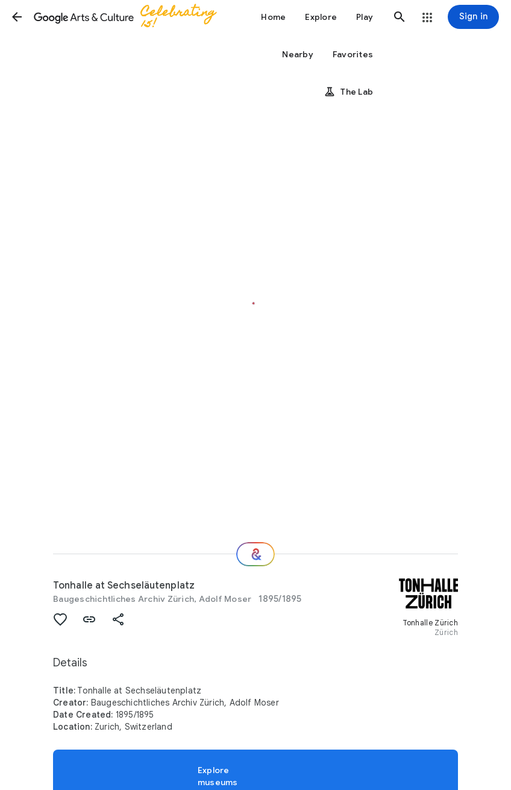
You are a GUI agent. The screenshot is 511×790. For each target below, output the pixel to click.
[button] (16, 16)
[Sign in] (473, 17)
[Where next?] (255, 554)
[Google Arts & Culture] (130, 17)
